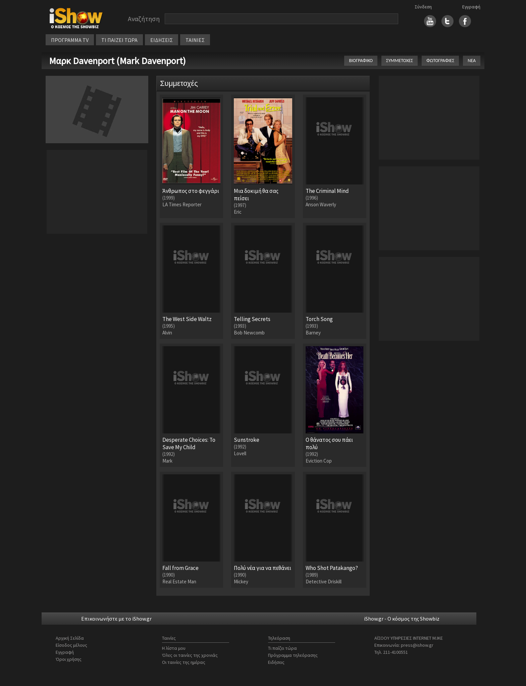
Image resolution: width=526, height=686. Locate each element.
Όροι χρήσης (69, 659)
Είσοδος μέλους (71, 645)
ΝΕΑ (472, 60)
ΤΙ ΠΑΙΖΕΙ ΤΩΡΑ (119, 40)
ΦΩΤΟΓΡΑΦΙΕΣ (440, 60)
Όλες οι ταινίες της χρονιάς (190, 655)
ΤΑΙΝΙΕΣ (195, 40)
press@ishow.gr (417, 645)
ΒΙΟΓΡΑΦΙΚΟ (361, 60)
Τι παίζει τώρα (282, 648)
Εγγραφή (471, 7)
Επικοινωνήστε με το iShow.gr (116, 618)
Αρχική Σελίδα (70, 638)
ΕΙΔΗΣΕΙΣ (161, 40)
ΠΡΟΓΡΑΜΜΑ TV (70, 40)
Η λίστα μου (174, 648)
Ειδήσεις (276, 662)
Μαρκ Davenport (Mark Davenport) (117, 61)
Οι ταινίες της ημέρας (183, 662)
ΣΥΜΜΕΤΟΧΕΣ (399, 60)
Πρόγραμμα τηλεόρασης (293, 655)
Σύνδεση (423, 7)
